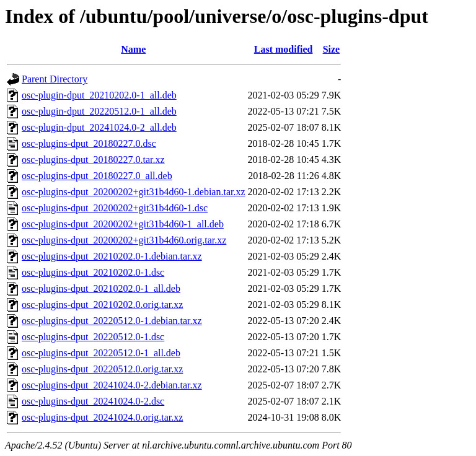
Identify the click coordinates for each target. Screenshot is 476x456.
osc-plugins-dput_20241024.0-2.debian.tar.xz (112, 385)
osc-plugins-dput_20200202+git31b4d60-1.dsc (115, 208)
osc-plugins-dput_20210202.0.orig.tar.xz (102, 304)
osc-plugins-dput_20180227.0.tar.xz (93, 159)
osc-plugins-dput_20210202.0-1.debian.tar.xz (112, 256)
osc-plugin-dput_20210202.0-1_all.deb (99, 95)
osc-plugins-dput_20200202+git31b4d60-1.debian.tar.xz (133, 191)
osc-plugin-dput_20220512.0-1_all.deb (99, 111)
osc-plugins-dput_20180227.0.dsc (89, 143)
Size (331, 49)
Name (133, 49)
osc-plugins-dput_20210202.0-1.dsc (93, 272)
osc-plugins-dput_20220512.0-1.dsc (93, 336)
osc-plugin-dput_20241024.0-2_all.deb (99, 127)
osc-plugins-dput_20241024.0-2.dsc (93, 401)
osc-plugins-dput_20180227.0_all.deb (97, 175)
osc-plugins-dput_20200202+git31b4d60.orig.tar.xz (124, 240)
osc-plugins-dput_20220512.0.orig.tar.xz (102, 369)
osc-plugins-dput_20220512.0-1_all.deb (101, 353)
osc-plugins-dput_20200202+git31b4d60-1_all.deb (123, 224)
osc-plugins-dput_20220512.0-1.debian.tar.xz (112, 320)
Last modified (283, 49)
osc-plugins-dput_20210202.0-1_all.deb (101, 288)
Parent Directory (54, 79)
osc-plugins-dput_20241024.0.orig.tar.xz (102, 417)
